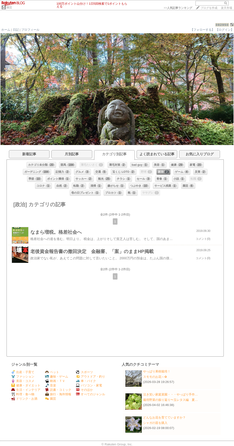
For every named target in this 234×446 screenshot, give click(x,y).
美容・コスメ (22, 381)
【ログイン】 (225, 29)
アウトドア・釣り (90, 376)
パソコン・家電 (89, 385)
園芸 (9, 7)
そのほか (84, 390)
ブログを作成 (209, 8)
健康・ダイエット (25, 385)
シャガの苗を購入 (155, 423)
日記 (16, 29)
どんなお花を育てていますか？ (164, 417)
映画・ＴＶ (55, 381)
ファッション (22, 376)
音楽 (50, 385)
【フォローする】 (202, 29)
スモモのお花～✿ (155, 376)
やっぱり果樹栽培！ (156, 371)
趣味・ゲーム (56, 376)
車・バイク (86, 381)
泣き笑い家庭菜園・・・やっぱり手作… (170, 394)
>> (178, 8)
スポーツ (84, 372)
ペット (52, 372)
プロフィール (30, 29)
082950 (222, 25)
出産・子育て (22, 372)
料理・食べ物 (22, 394)
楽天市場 (226, 8)
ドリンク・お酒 (24, 398)
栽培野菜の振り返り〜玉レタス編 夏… (170, 400)
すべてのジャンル (90, 394)
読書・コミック (58, 390)
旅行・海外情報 (58, 394)
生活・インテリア (25, 390)
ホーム (5, 29)
